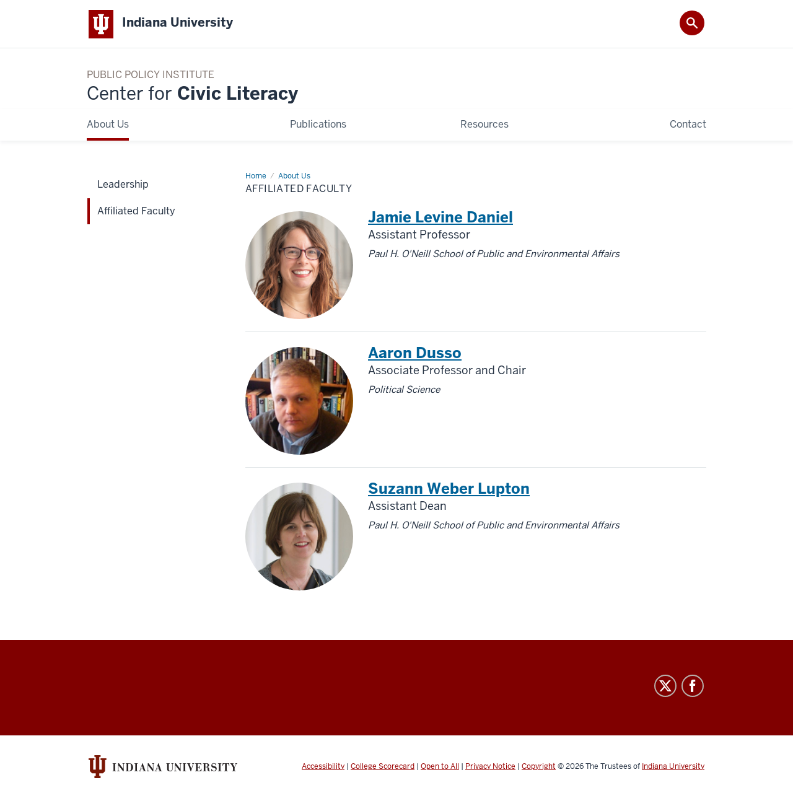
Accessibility (323, 767)
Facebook (692, 686)
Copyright (539, 767)
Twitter (665, 686)
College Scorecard (382, 767)
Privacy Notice (490, 767)
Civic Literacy (192, 94)
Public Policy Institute (150, 75)
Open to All (440, 767)
